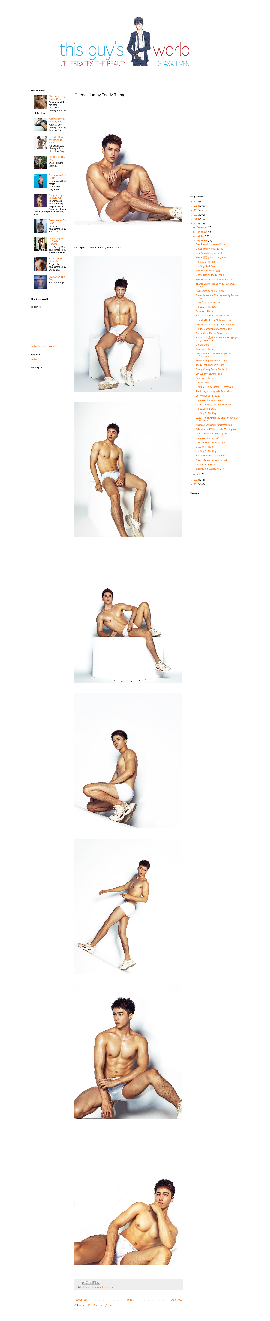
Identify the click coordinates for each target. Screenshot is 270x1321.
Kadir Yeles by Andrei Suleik (210, 291)
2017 (197, 484)
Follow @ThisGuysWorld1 (44, 346)
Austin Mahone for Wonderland (211, 460)
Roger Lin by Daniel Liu (55, 259)
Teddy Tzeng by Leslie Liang (210, 365)
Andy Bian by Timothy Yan (55, 196)
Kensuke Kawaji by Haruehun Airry (57, 140)
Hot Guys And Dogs (206, 409)
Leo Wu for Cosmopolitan (208, 396)
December (202, 227)
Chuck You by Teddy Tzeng (209, 248)
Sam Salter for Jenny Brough (210, 442)
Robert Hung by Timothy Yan (210, 455)
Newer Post (81, 1299)
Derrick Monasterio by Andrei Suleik (214, 329)
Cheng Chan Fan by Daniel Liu (211, 333)
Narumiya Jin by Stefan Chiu (57, 97)
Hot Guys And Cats (205, 266)
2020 (197, 219)
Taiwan (97, 1287)
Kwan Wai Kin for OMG (207, 438)
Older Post (176, 1299)
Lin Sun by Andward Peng (209, 374)
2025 (197, 201)
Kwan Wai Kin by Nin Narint (210, 400)
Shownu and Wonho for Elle (210, 468)
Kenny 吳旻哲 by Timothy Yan (211, 257)
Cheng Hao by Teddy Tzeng (210, 275)
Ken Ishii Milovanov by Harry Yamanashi (216, 324)
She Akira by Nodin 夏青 (208, 270)
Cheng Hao (88, 1287)
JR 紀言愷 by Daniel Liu (208, 302)
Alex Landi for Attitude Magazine (212, 433)
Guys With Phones (205, 311)
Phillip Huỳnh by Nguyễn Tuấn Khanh (214, 391)
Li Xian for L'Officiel (205, 464)
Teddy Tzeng (107, 1287)
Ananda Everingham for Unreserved (214, 425)
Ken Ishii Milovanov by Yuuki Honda (214, 279)
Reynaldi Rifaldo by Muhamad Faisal (214, 320)
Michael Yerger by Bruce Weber (212, 360)
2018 (197, 480)
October (200, 236)
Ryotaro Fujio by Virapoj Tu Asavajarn (215, 387)
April (199, 474)
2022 (197, 210)
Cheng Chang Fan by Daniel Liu (212, 369)
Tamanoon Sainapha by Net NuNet (213, 315)
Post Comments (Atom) (100, 1305)
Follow (34, 359)
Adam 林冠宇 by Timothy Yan (57, 120)
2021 (197, 214)
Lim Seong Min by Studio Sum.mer (56, 241)
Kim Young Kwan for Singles (210, 253)
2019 (197, 223)
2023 (197, 206)
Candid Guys (202, 344)
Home (129, 1299)
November (202, 232)
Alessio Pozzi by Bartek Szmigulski (213, 404)
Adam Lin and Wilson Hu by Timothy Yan (216, 429)
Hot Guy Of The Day (206, 262)
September (202, 240)
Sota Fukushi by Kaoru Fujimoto (212, 244)
